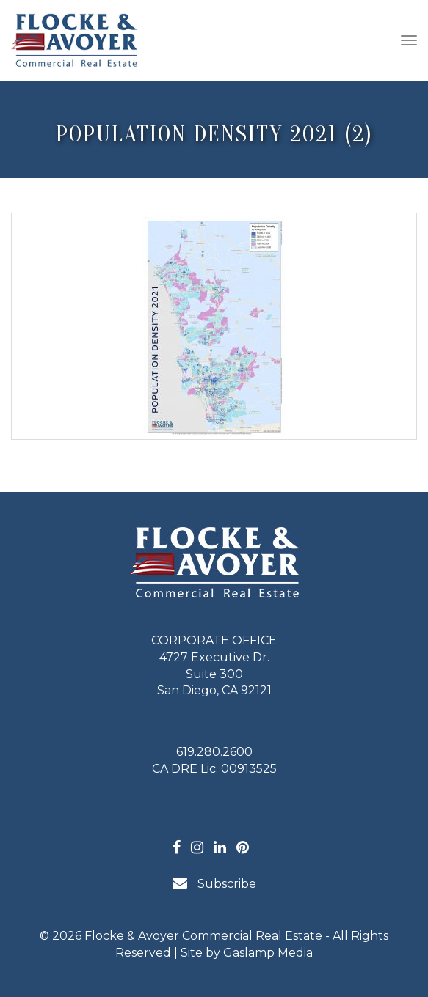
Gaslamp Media (268, 953)
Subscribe (214, 883)
